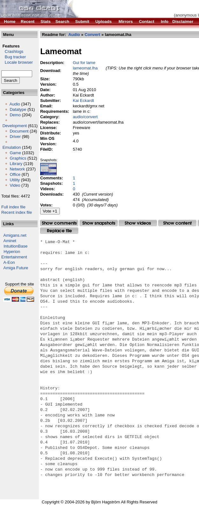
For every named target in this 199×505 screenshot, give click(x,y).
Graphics (18, 158)
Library (16, 163)
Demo (15, 114)
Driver (15, 136)
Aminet (10, 240)
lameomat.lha (85, 68)
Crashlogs (12, 51)
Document (19, 131)
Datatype (18, 109)
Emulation (12, 147)
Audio (15, 104)
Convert (92, 34)
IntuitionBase (15, 246)
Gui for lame (84, 62)
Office (15, 174)
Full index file (13, 207)
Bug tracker (13, 56)
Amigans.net (15, 235)
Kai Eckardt (83, 100)
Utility (15, 179)
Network (17, 169)
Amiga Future (16, 267)
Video (15, 185)
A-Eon (9, 262)
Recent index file (16, 212)
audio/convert (85, 116)
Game (15, 152)
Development (15, 125)
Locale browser (17, 62)
